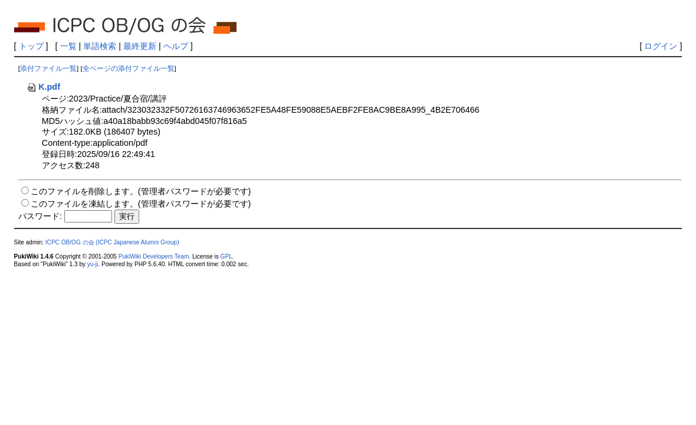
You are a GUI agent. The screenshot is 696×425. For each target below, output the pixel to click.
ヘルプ (175, 46)
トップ (31, 46)
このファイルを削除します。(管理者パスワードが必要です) (141, 191)
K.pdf (43, 86)
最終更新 (139, 46)
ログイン (660, 46)
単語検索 (99, 46)
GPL (226, 256)
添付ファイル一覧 (48, 68)
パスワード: (40, 216)
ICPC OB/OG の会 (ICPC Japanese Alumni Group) (112, 242)
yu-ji (92, 264)
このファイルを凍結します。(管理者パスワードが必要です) (141, 203)
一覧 (68, 46)
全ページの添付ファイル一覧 (129, 68)
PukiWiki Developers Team (154, 256)
